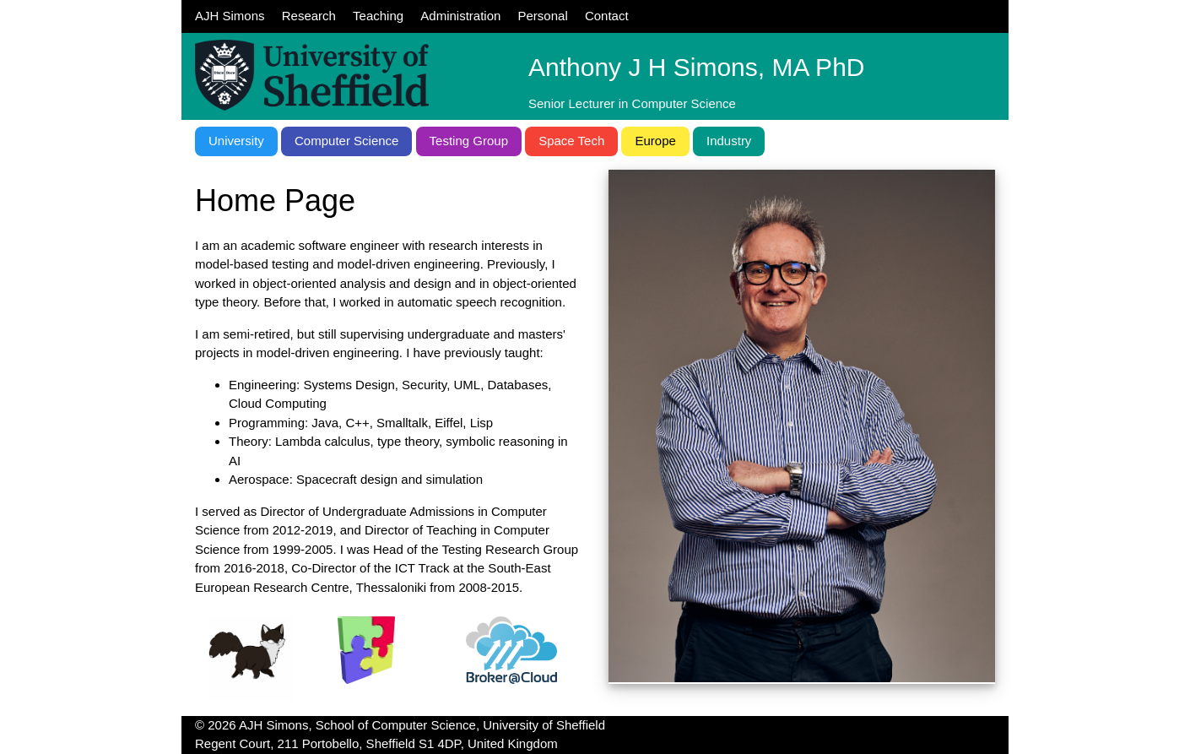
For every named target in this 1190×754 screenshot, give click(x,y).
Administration (460, 15)
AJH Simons (230, 15)
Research (309, 15)
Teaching (378, 15)
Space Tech (571, 140)
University (236, 140)
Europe (655, 140)
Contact (607, 15)
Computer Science (346, 140)
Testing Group (469, 140)
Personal (543, 15)
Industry (728, 140)
